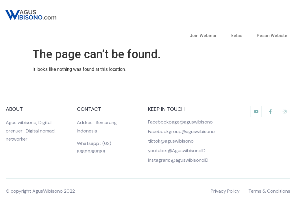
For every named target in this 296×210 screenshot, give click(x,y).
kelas (238, 35)
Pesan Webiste (272, 35)
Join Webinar (205, 35)
